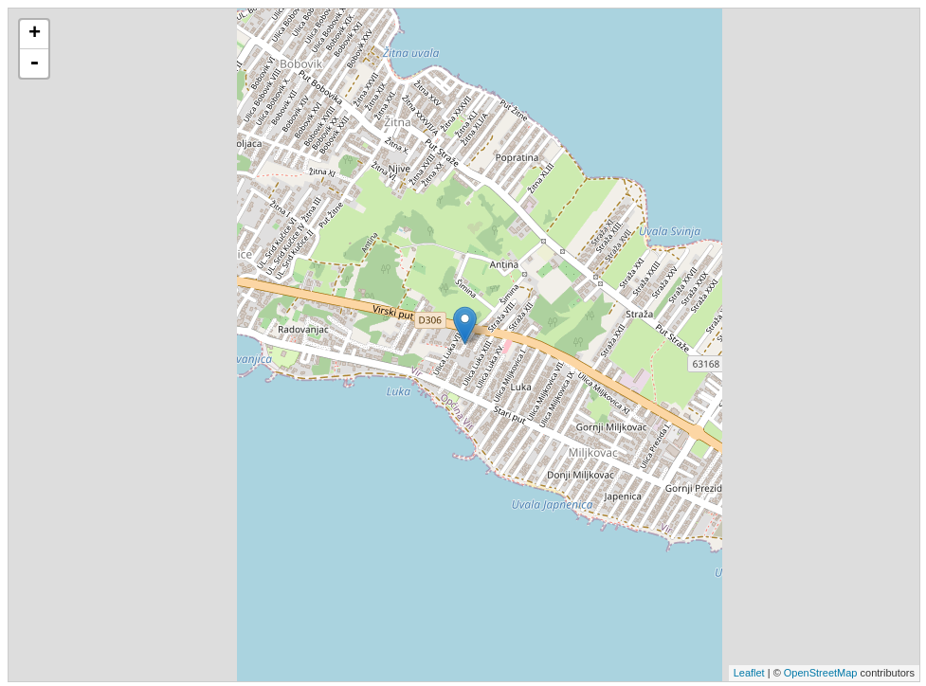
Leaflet (749, 672)
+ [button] (34, 34)
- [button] (34, 63)
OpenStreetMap (821, 672)
